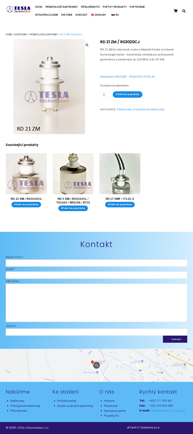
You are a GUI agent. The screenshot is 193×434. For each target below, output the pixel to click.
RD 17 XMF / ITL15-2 (120, 198)
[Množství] (105, 94)
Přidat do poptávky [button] (26, 204)
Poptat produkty (115, 7)
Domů (9, 34)
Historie (66, 15)
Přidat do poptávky (127, 94)
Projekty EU (111, 415)
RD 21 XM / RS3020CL (26, 198)
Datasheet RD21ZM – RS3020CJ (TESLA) (127, 76)
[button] (87, 45)
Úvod (38, 7)
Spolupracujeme (46, 15)
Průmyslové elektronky (61, 7)
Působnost (111, 406)
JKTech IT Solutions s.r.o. (143, 427)
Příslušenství (90, 7)
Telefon (11, 326)
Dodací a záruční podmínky (75, 406)
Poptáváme (137, 7)
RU (117, 15)
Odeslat (175, 339)
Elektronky (21, 34)
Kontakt (81, 15)
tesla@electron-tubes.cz (167, 411)
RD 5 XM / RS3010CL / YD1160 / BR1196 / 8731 (73, 200)
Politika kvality (66, 401)
